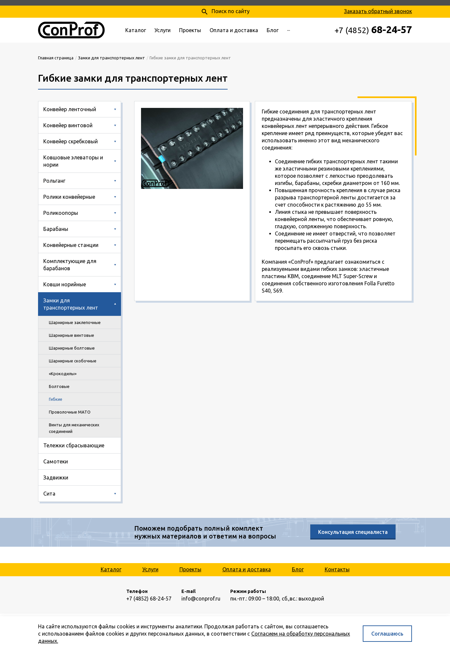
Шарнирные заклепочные (75, 322)
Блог (272, 30)
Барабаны (55, 229)
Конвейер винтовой (67, 125)
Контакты (337, 569)
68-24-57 (373, 29)
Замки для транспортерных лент (70, 304)
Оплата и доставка (234, 30)
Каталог (135, 30)
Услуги (162, 30)
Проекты (190, 30)
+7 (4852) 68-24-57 (149, 598)
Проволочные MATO (70, 412)
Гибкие (55, 399)
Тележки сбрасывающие (73, 445)
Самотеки (55, 461)
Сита (49, 494)
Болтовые (59, 386)
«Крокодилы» (62, 373)
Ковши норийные (64, 284)
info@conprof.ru (200, 598)
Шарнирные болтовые (72, 348)
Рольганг (54, 181)
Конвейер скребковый (70, 141)
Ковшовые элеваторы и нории (73, 161)
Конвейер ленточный (69, 109)
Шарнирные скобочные (72, 360)
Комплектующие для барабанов (69, 264)
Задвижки (55, 477)
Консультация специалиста (353, 532)
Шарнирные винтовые (71, 335)
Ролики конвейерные (69, 197)
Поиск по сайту (225, 12)
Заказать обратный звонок (378, 11)
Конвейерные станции (70, 245)
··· (288, 30)
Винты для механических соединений (74, 428)
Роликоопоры (60, 213)
